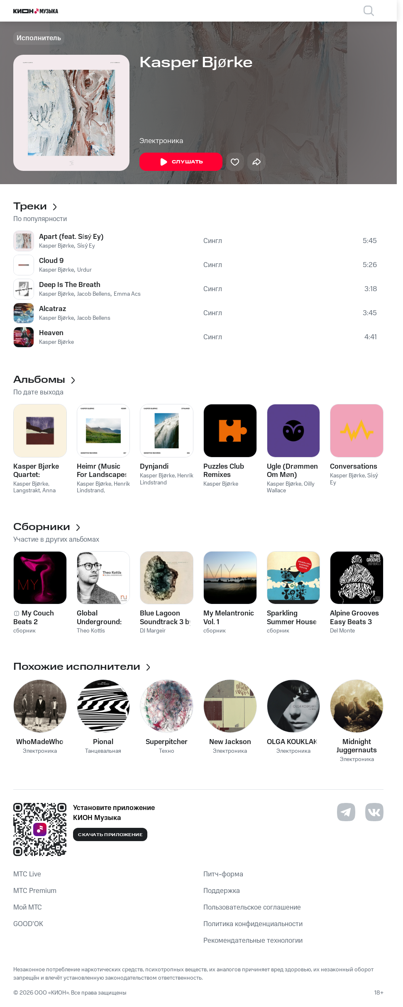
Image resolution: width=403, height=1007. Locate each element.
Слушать (181, 162)
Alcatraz (52, 309)
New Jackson (230, 742)
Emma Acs (127, 294)
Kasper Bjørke (56, 246)
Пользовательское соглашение (252, 907)
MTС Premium (34, 891)
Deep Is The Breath (69, 285)
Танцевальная (103, 751)
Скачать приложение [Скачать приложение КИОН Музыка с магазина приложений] (110, 835)
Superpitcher (167, 742)
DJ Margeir (153, 631)
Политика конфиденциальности (253, 924)
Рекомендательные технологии (253, 941)
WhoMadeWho (40, 742)
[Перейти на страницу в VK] (374, 812)
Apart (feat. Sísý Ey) (71, 237)
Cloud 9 (51, 261)
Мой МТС (27, 907)
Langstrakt (26, 490)
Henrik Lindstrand (103, 487)
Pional (103, 742)
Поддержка (221, 891)
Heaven (51, 333)
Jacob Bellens (93, 294)
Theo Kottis (91, 631)
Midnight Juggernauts (357, 746)
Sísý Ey (86, 246)
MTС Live (27, 874)
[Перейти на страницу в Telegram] (346, 812)
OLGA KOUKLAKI (293, 742)
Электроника (161, 141)
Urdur (84, 270)
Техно (166, 751)
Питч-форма (223, 874)
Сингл (212, 241)
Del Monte (342, 631)
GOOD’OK (28, 924)
